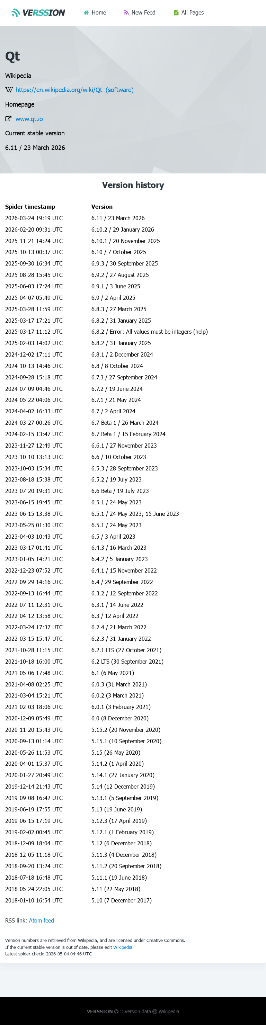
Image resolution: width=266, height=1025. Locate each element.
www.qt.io (29, 119)
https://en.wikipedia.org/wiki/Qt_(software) (75, 89)
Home (99, 12)
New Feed (144, 12)
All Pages (192, 12)
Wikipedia (122, 947)
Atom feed (41, 920)
